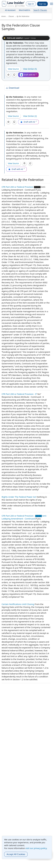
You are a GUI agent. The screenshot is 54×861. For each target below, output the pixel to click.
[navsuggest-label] (4, 3)
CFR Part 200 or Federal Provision (17, 186)
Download (12, 87)
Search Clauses (40, 10)
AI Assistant (10, 10)
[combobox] (4, 3)
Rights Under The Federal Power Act (19, 496)
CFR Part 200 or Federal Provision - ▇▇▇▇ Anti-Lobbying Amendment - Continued (24, 517)
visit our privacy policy (36, 848)
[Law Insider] (16, 4)
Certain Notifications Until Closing (18, 604)
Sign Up (42, 3)
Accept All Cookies (16, 854)
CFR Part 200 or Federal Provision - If (19, 394)
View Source (13, 69)
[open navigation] (51, 3)
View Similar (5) (30, 69)
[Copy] (14, 75)
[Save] (8, 75)
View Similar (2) (30, 116)
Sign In (31, 3)
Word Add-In (24, 10)
